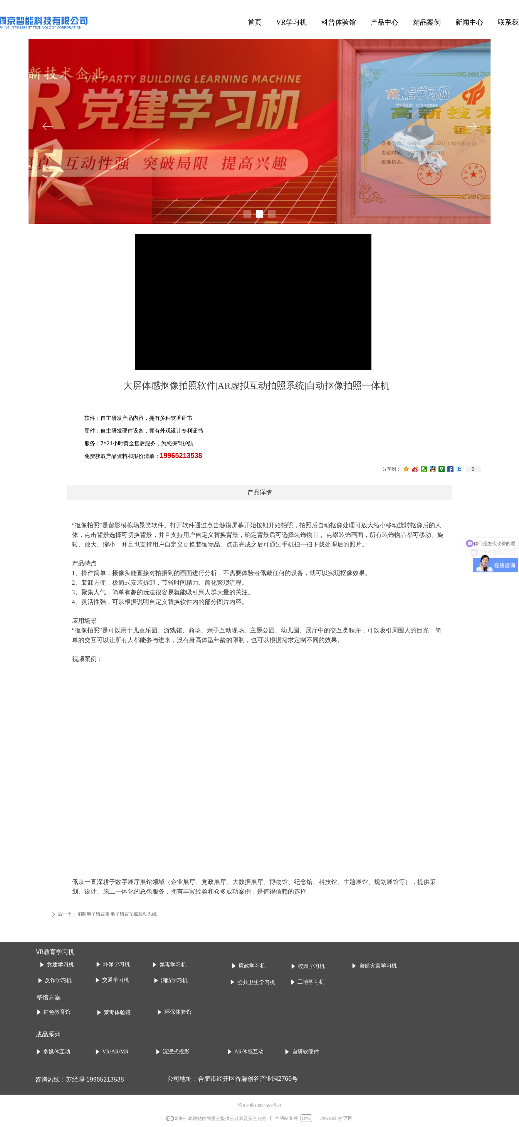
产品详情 (259, 492)
